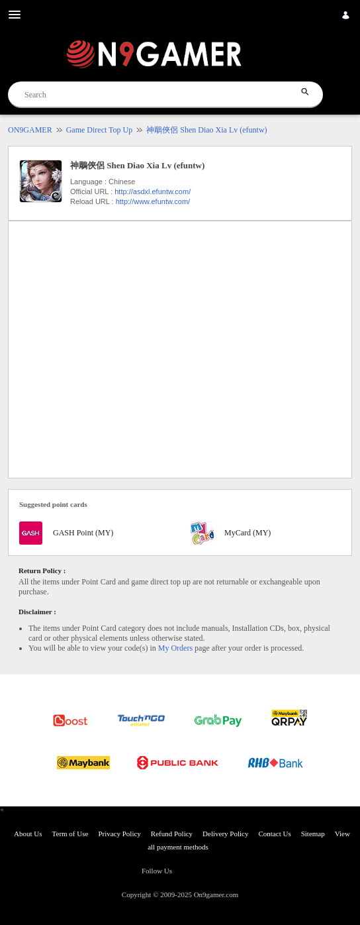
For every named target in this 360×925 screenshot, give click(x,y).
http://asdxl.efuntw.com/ (152, 191)
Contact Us (274, 834)
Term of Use (70, 834)
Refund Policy (172, 834)
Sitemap (313, 834)
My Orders (175, 648)
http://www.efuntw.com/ (153, 201)
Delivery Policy (225, 834)
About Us (28, 834)
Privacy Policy (119, 834)
